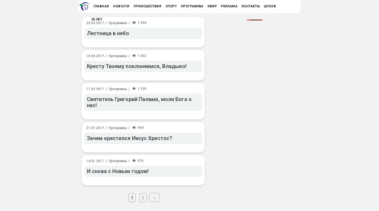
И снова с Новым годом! (118, 171)
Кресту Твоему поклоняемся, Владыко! (137, 66)
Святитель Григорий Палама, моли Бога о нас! (139, 102)
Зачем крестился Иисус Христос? (129, 138)
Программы (118, 23)
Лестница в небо (108, 33)
